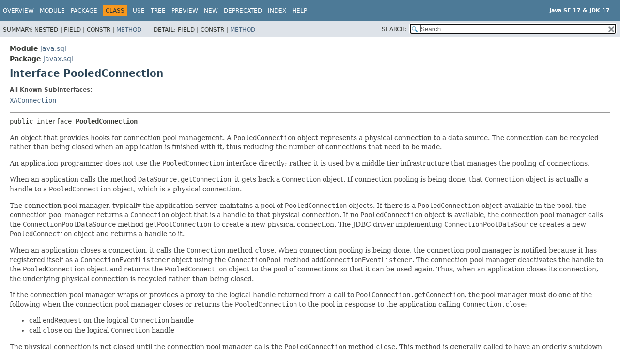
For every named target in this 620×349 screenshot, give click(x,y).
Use (139, 10)
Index (277, 10)
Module (52, 10)
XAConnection (33, 100)
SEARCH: (394, 29)
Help (299, 10)
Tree (158, 10)
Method (128, 29)
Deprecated (243, 10)
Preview (184, 10)
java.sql (53, 48)
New (211, 10)
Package (84, 10)
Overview (18, 10)
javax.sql (58, 59)
